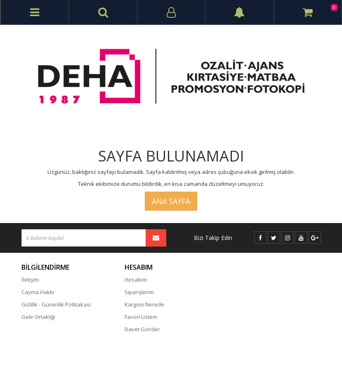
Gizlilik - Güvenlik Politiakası (56, 304)
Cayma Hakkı (37, 292)
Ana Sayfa (171, 201)
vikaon (313, 353)
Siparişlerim (139, 292)
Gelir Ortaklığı (38, 317)
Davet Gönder (142, 329)
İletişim (30, 279)
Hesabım (136, 279)
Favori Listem (141, 317)
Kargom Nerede (144, 304)
